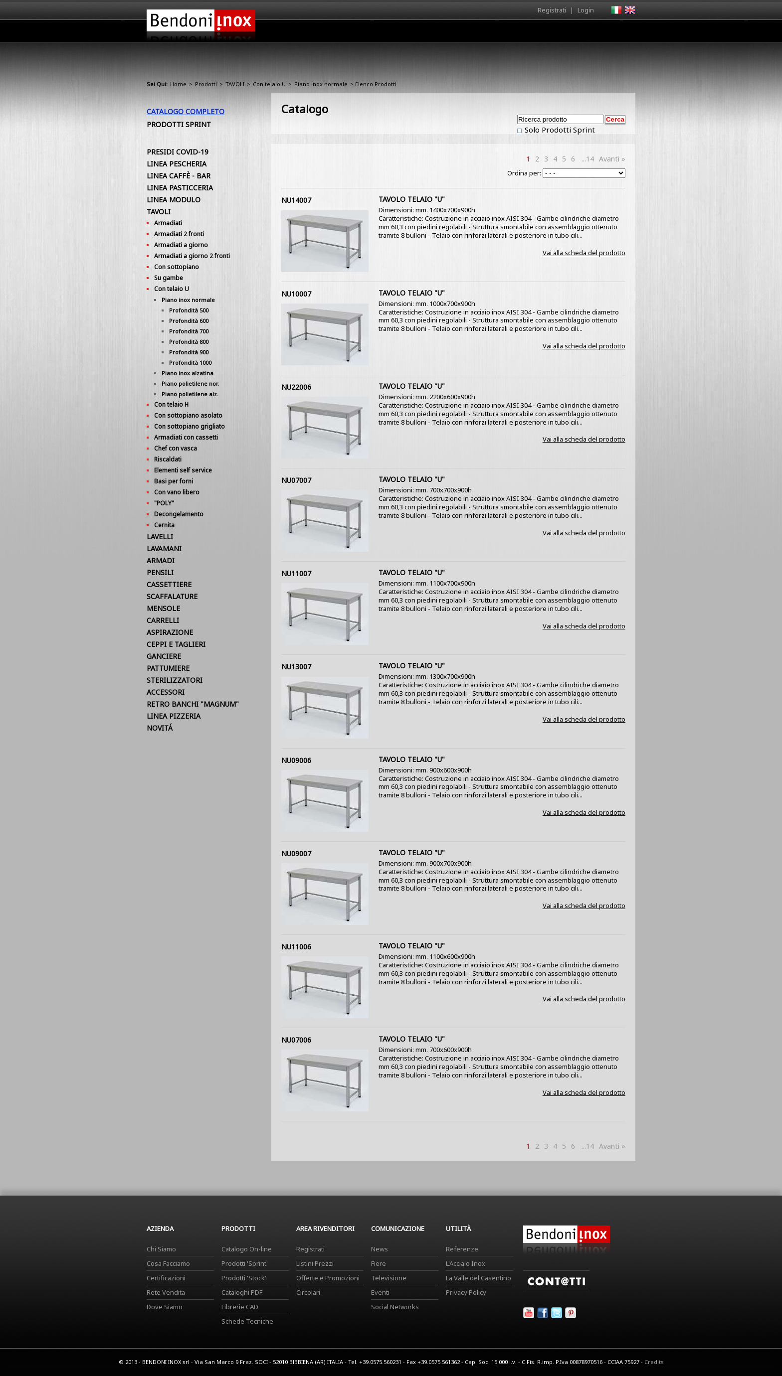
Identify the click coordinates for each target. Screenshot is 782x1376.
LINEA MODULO (173, 199)
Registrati (552, 9)
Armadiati (168, 223)
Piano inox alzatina (187, 373)
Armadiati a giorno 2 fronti (192, 256)
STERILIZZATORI (174, 680)
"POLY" (164, 503)
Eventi (380, 1292)
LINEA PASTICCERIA (180, 187)
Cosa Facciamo (168, 1263)
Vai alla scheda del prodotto (584, 252)
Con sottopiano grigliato (189, 426)
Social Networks (395, 1306)
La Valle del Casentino (478, 1277)
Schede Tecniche (247, 1321)
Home (335, 30)
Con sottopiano (176, 267)
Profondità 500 (188, 310)
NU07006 (296, 1040)
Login (586, 9)
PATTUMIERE (168, 668)
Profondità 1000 (190, 362)
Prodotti (414, 33)
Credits (654, 1362)
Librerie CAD (239, 1306)
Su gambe (168, 278)
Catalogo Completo (185, 111)
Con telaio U (269, 84)
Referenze (462, 1248)
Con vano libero (176, 492)
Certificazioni (166, 1277)
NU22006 (296, 387)
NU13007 (296, 666)
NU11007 (296, 573)
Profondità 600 (188, 320)
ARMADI (161, 560)
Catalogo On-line (246, 1248)
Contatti (621, 30)
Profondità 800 (188, 341)
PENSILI (160, 572)
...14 (588, 158)
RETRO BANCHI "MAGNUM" (193, 704)
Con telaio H (171, 404)
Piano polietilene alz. (190, 394)
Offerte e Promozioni (328, 1277)
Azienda (373, 33)
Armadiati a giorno (181, 245)
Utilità (583, 33)
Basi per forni (173, 481)
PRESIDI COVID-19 (177, 151)
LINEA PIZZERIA (173, 716)
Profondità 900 (188, 352)
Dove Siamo (165, 1306)
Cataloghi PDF (241, 1292)
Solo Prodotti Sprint (559, 130)
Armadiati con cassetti (186, 437)
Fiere (378, 1263)
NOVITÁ (160, 728)
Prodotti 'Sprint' (244, 1263)
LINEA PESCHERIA (176, 163)
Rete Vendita (166, 1292)
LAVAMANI (164, 548)
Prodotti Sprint (179, 124)
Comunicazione (534, 33)
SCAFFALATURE (172, 596)
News (379, 1248)
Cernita (164, 525)
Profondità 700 (188, 331)
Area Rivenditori (468, 33)
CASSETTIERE (169, 584)
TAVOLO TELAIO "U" (412, 199)
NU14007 (296, 200)
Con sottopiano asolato (188, 415)
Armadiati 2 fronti (179, 234)
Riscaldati (168, 459)
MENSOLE (163, 608)
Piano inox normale (321, 84)
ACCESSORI (166, 692)
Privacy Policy (466, 1292)
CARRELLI (163, 620)
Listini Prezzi (315, 1263)
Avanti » (612, 158)
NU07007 (296, 480)
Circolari (308, 1292)
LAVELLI (160, 536)
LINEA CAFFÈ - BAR (178, 175)
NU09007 (296, 853)
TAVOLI (234, 84)
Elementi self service (183, 470)
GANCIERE (164, 656)
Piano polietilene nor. (190, 383)
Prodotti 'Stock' (243, 1277)
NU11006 (296, 946)
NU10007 (296, 294)
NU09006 (296, 760)
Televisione (388, 1277)
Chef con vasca (175, 448)
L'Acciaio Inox (465, 1263)
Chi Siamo (161, 1248)
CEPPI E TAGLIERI (176, 644)
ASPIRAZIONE (170, 632)
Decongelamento (178, 514)
